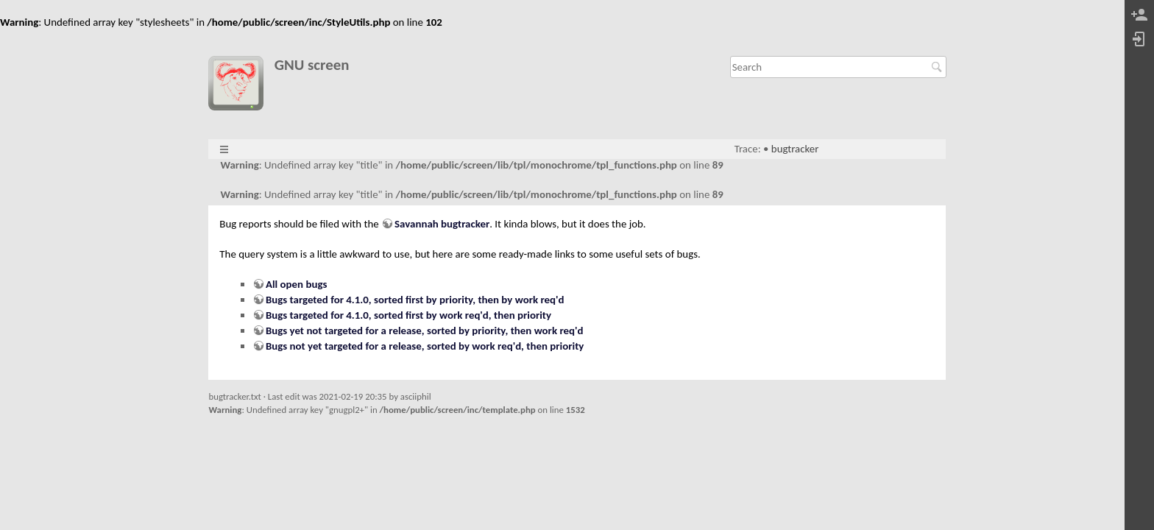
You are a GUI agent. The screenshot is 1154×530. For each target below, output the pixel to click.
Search (939, 67)
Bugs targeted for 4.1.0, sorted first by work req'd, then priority (408, 315)
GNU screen (312, 65)
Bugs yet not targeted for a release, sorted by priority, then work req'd (425, 330)
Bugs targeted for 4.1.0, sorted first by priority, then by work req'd (415, 299)
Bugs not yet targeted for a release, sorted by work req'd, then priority (425, 346)
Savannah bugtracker (441, 223)
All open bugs (296, 284)
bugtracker (795, 148)
